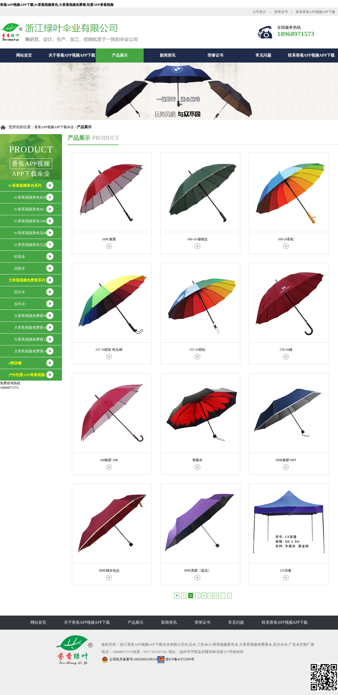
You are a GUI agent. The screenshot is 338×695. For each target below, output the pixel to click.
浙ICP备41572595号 (175, 659)
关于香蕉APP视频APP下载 (71, 55)
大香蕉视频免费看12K (32, 339)
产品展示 (120, 55)
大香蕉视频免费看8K (31, 316)
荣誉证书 (281, 12)
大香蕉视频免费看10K (32, 327)
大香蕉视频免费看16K (32, 351)
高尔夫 (19, 292)
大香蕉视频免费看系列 (26, 280)
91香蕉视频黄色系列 (24, 185)
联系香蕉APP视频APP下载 (315, 12)
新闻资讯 (167, 55)
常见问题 (263, 55)
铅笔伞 (19, 256)
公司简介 (259, 12)
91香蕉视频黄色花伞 (30, 233)
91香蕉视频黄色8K (29, 209)
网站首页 (24, 55)
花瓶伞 (19, 268)
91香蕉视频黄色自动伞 (32, 197)
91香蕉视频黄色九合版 (32, 245)
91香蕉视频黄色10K (30, 221)
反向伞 (19, 304)
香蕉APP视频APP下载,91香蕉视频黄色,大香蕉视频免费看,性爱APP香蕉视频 (57, 5)
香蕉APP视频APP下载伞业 (54, 127)
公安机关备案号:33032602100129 (129, 659)
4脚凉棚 (14, 363)
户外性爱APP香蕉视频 (26, 375)
